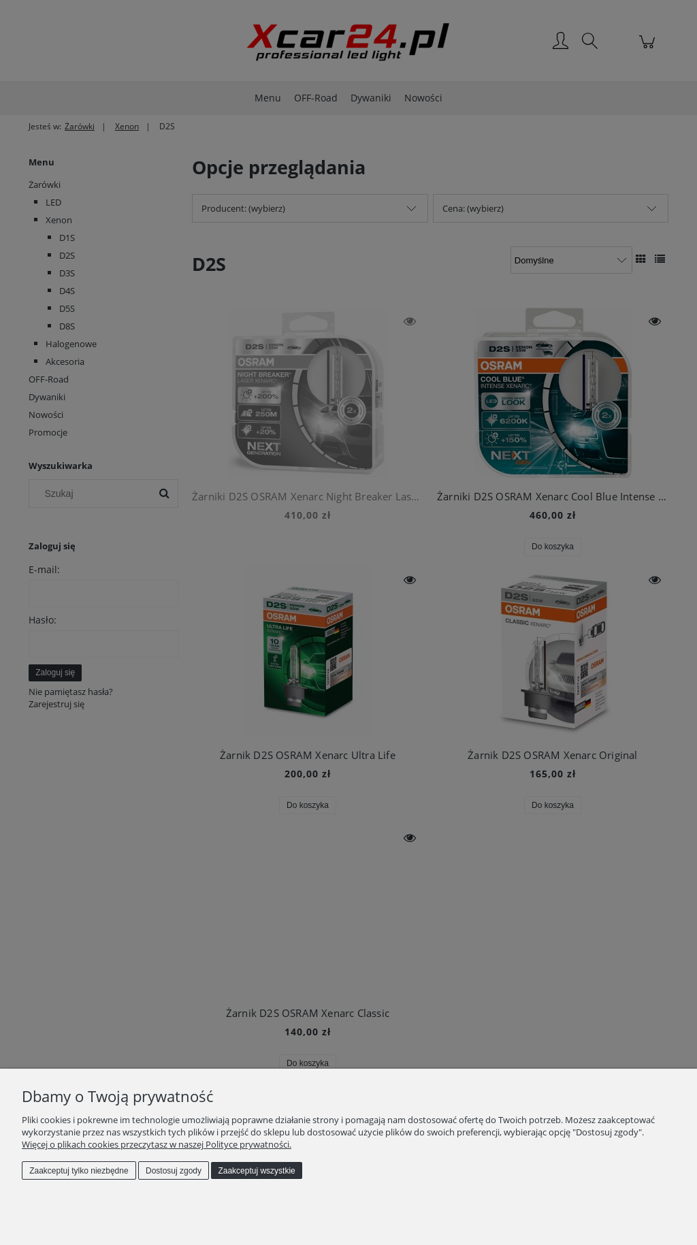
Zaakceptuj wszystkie (256, 1171)
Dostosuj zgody (173, 1171)
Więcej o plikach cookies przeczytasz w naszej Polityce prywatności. (156, 1144)
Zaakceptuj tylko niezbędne (78, 1171)
